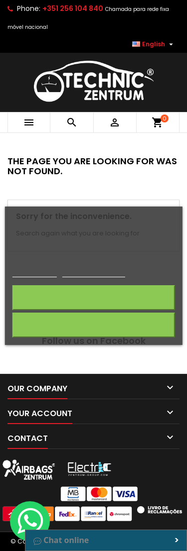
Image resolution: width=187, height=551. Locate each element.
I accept (93, 297)
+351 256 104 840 (72, 8)
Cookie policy (34, 272)
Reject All (93, 325)
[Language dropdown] (154, 44)
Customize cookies (93, 272)
